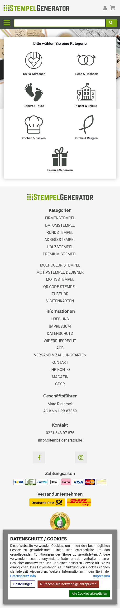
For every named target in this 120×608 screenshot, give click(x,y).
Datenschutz (60, 333)
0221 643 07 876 (60, 433)
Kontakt (60, 362)
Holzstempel (60, 247)
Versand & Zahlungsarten (60, 355)
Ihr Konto (60, 369)
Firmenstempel (60, 218)
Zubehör (60, 294)
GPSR (60, 384)
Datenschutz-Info (23, 576)
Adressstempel (60, 239)
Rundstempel (60, 232)
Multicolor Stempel (60, 265)
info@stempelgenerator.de (60, 440)
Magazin (60, 377)
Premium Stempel (60, 254)
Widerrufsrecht (60, 341)
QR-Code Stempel (60, 287)
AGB (60, 348)
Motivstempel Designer (60, 272)
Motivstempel (60, 279)
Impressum (101, 576)
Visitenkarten (60, 301)
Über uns (60, 319)
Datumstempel (60, 225)
